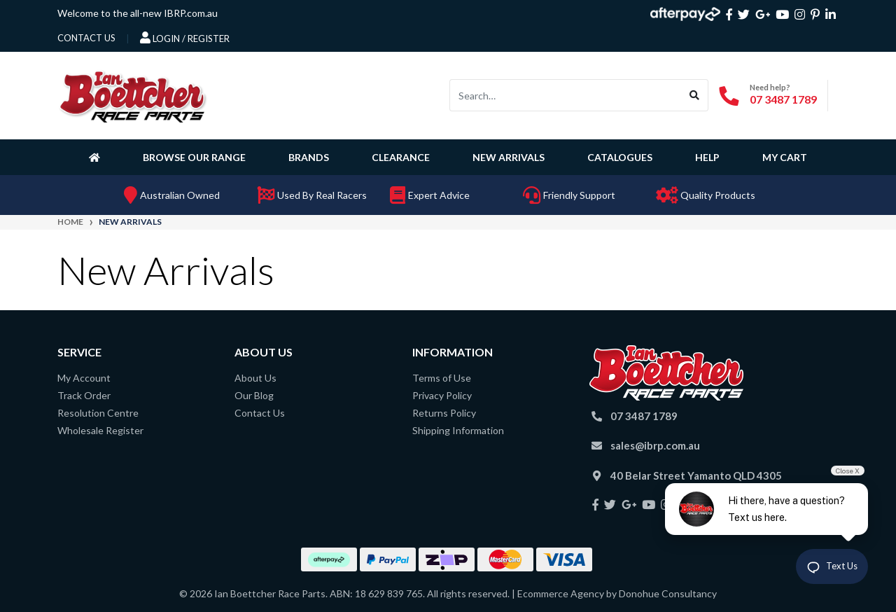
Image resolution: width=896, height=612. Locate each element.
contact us (86, 37)
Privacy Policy (442, 395)
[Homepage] (97, 156)
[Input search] (565, 95)
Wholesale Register (100, 430)
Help (707, 157)
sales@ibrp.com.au (655, 445)
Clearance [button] (401, 157)
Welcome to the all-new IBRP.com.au (137, 13)
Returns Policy (444, 413)
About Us (255, 378)
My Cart (784, 157)
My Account (84, 378)
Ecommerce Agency (560, 593)
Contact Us (259, 413)
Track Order (84, 395)
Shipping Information (458, 430)
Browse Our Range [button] (194, 157)
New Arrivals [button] (508, 157)
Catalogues (619, 157)
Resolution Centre (98, 413)
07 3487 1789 (783, 99)
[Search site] (694, 95)
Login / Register (185, 38)
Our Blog (254, 395)
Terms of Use (441, 378)
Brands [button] (308, 157)
